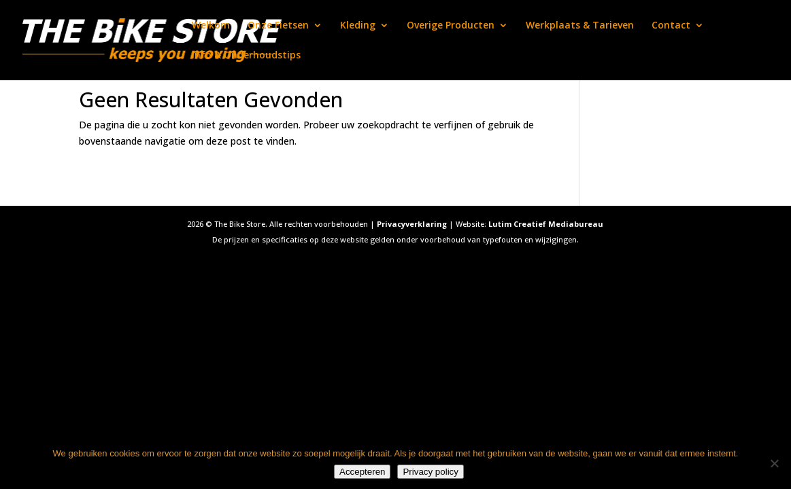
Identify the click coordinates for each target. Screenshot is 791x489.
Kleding (357, 25)
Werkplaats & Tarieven (580, 25)
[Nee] (774, 463)
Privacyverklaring (412, 224)
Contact (671, 25)
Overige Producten (450, 25)
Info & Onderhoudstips (246, 55)
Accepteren (362, 472)
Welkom (211, 25)
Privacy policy (430, 472)
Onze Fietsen (278, 25)
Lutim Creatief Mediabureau (545, 224)
